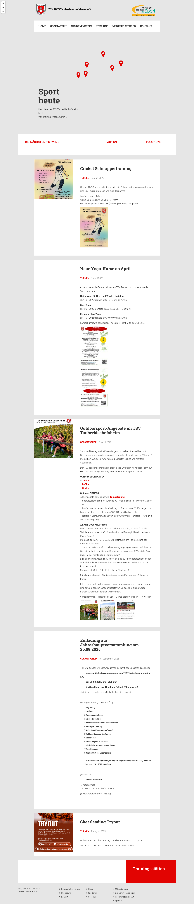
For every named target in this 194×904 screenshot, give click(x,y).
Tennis (85, 480)
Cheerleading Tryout (100, 821)
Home (42, 26)
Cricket (86, 488)
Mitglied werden (124, 26)
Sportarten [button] (58, 26)
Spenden (118, 901)
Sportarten (92, 893)
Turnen (84, 178)
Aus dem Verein (81, 26)
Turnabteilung (117, 497)
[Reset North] (3, 11)
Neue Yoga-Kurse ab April (105, 268)
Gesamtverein (88, 442)
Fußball (86, 484)
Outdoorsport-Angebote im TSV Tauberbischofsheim (110, 430)
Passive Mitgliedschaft (124, 897)
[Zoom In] (3, 3)
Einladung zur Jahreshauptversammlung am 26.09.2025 (109, 645)
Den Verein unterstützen (125, 893)
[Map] (97, 70)
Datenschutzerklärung (70, 889)
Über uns (102, 26)
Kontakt (146, 26)
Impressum (66, 893)
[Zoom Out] (3, 7)
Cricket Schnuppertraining (106, 168)
